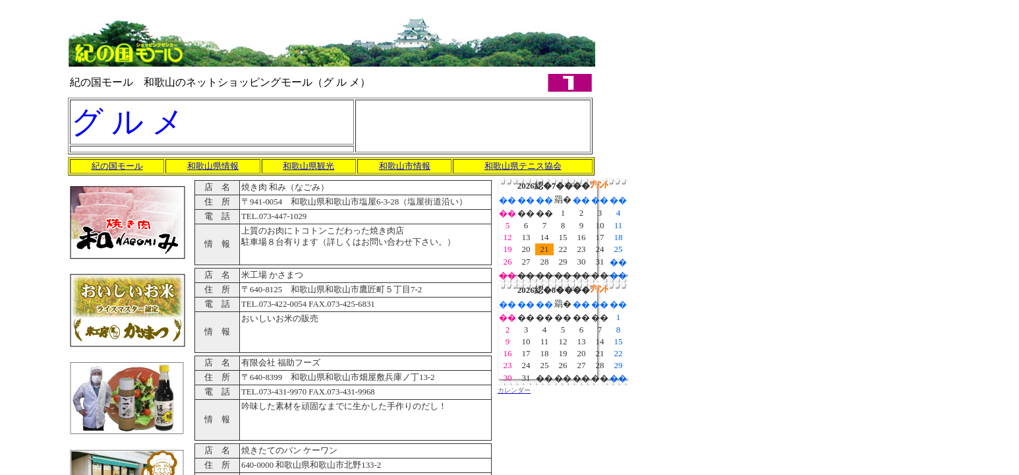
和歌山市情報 (404, 166)
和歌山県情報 (213, 166)
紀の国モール (117, 166)
